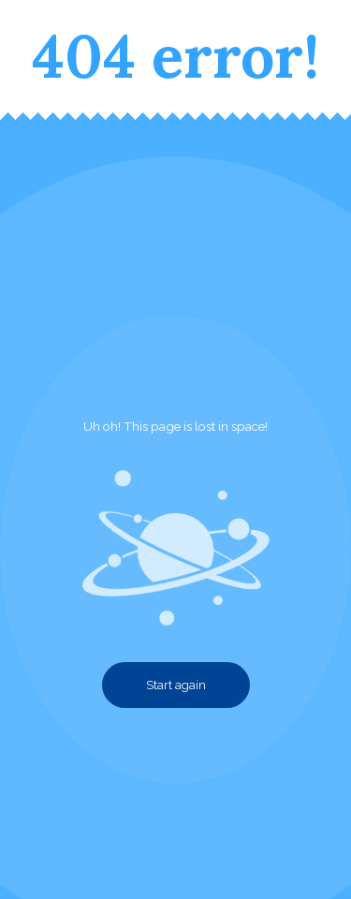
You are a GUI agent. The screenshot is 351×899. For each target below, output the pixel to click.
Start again (176, 685)
